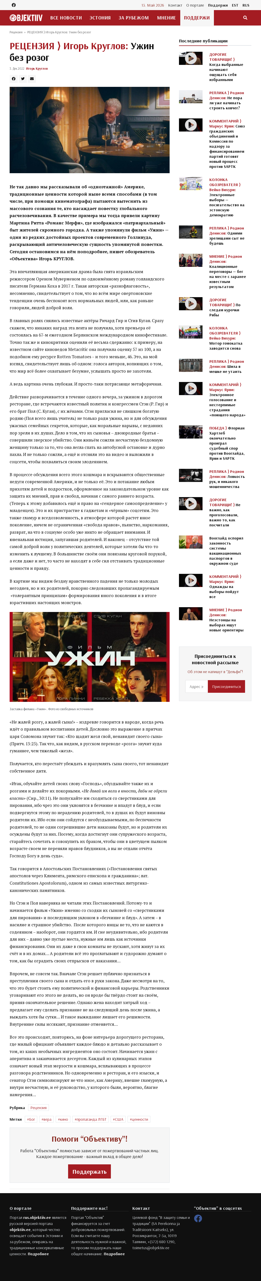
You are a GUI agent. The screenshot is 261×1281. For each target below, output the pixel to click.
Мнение (166, 18)
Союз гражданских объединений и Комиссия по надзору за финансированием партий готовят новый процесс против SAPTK (227, 143)
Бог (32, 1119)
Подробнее (38, 1253)
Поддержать (89, 1171)
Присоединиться (226, 686)
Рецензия (16, 32)
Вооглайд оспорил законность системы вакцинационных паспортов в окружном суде (226, 550)
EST (235, 5)
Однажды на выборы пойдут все (225, 586)
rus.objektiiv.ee (37, 1217)
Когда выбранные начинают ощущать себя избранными (226, 67)
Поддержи (218, 5)
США (119, 1119)
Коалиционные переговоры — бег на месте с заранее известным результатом (227, 271)
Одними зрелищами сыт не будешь (227, 235)
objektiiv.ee (20, 1229)
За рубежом (134, 18)
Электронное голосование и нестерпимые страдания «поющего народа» (227, 399)
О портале (195, 5)
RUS (246, 5)
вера (47, 1119)
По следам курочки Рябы (224, 307)
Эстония (100, 18)
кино (64, 1119)
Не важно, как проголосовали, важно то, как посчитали (224, 512)
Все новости (66, 18)
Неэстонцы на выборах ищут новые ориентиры (226, 619)
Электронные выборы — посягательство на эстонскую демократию (227, 197)
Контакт (175, 5)
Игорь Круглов (37, 68)
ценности (140, 1119)
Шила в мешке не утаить (226, 366)
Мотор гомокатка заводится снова (226, 338)
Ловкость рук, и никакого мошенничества (227, 479)
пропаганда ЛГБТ (91, 1119)
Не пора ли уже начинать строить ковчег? (226, 100)
